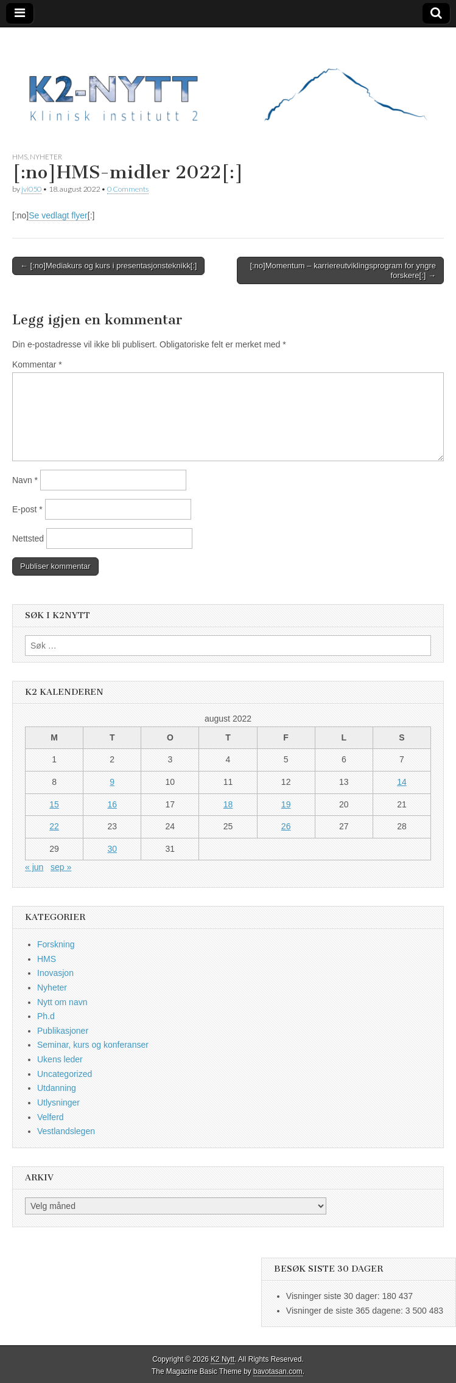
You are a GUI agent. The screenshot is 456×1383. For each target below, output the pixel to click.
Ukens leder (60, 1059)
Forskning (55, 944)
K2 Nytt (222, 1359)
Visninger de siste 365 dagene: (345, 1310)
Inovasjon (55, 973)
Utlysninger (58, 1102)
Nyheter (46, 157)
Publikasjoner (62, 1031)
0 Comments (128, 188)
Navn (25, 480)
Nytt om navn (62, 1002)
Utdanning (56, 1088)
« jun (34, 867)
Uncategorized (64, 1074)
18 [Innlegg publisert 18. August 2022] (228, 804)
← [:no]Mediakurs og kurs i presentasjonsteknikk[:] (108, 265)
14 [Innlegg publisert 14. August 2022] (402, 782)
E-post (27, 509)
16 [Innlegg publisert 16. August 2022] (112, 804)
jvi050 (31, 188)
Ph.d (46, 1016)
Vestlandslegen (66, 1131)
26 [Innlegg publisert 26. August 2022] (286, 826)
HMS (19, 157)
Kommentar (37, 364)
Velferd (50, 1117)
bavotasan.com (278, 1371)
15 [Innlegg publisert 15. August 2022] (54, 804)
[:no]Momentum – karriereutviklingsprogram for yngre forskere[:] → (343, 270)
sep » (61, 867)
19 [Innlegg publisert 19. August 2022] (286, 804)
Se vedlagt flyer (58, 215)
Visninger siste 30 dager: (334, 1296)
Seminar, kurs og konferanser (93, 1045)
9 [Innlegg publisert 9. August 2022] (112, 782)
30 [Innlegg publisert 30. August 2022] (112, 849)
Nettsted (28, 538)
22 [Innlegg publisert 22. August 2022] (54, 826)
